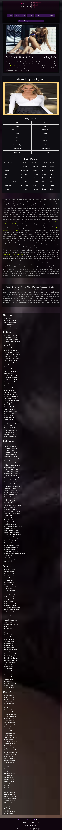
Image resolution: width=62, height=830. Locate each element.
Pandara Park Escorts (11, 469)
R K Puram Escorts (10, 398)
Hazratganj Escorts (10, 649)
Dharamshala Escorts (11, 660)
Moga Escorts (8, 739)
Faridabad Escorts (10, 426)
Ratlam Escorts (9, 582)
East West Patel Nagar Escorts (14, 553)
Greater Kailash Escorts (12, 341)
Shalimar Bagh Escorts (11, 501)
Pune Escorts (8, 675)
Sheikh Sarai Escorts (11, 522)
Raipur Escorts (9, 695)
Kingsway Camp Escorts (12, 513)
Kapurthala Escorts (10, 741)
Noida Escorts (8, 419)
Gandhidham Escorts (11, 767)
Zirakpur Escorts (9, 633)
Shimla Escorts (9, 687)
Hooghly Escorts (9, 811)
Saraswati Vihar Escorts (12, 511)
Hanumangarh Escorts (11, 609)
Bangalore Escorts (10, 714)
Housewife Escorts (10, 322)
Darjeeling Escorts (10, 794)
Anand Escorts (9, 813)
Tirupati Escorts (9, 748)
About (17, 15)
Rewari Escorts (9, 578)
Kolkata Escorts (9, 701)
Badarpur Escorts (9, 382)
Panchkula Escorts (10, 662)
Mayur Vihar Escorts (11, 371)
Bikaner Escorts (9, 784)
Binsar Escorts (8, 618)
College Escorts (9, 324)
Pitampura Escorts (10, 369)
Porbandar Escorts (10, 769)
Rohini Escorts (8, 367)
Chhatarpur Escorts (10, 452)
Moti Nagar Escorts (10, 446)
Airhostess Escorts (10, 320)
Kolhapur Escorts (9, 631)
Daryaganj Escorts (10, 373)
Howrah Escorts (9, 790)
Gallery (30, 15)
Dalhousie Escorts (10, 796)
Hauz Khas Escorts (10, 392)
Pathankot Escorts (10, 635)
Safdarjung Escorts (10, 394)
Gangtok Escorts (9, 614)
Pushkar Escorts (9, 574)
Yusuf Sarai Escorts (10, 520)
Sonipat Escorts (9, 622)
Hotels (41, 829)
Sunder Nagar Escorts (11, 560)
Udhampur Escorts (10, 803)
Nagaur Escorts (9, 626)
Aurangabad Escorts (11, 599)
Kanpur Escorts (9, 652)
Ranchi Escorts (9, 720)
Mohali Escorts (9, 729)
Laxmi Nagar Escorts (11, 350)
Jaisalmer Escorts (9, 569)
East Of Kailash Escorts (12, 354)
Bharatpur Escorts (10, 605)
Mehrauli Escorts (9, 417)
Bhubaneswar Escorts (11, 597)
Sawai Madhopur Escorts (12, 624)
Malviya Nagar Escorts (11, 352)
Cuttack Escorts (9, 788)
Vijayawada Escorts (10, 746)
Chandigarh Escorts (10, 716)
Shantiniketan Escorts (11, 530)
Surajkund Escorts (10, 524)
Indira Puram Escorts (11, 365)
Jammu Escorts (9, 639)
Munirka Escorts (9, 409)
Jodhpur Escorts (9, 781)
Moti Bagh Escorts (10, 403)
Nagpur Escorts (9, 593)
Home (14, 829)
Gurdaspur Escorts (10, 758)
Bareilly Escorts (9, 643)
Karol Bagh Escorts (10, 335)
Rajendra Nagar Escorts (12, 463)
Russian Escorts (9, 318)
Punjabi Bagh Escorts (11, 430)
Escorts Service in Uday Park (13, 254)
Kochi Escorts (8, 588)
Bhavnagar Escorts (10, 654)
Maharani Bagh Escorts (12, 473)
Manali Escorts (9, 666)
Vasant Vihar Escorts (11, 407)
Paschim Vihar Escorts (11, 484)
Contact (51, 15)
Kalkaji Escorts (9, 390)
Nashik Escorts (9, 699)
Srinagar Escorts (9, 637)
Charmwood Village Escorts (13, 526)
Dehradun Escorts (10, 683)
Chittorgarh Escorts (10, 752)
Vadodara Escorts (10, 754)
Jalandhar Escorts (10, 677)
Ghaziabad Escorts (10, 424)
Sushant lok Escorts (10, 388)
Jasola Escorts (8, 384)
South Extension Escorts (12, 486)
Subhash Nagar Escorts (12, 465)
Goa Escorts (8, 668)
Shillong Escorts (9, 612)
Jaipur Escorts (8, 681)
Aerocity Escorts (9, 507)
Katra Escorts (8, 805)
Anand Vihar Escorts (11, 492)
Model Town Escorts (10, 436)
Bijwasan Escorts (9, 549)
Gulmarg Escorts (9, 792)
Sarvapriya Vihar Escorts (12, 534)
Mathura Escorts (9, 673)
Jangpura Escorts (9, 499)
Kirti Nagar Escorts (10, 509)
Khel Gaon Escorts (10, 528)
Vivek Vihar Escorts (10, 494)
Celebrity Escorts (9, 327)
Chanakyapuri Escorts (11, 471)
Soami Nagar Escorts (11, 537)
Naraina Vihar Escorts (11, 532)
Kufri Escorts (8, 710)
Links (38, 15)
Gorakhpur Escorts (10, 777)
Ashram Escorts (9, 558)
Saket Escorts (8, 415)
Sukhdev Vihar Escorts (11, 518)
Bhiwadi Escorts (9, 576)
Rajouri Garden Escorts (11, 478)
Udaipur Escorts (9, 572)
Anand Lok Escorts (10, 480)
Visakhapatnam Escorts (12, 750)
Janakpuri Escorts (10, 348)
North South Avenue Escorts (13, 556)
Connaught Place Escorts (12, 358)
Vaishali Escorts (9, 450)
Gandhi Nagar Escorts (11, 656)
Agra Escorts (8, 671)
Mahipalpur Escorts (10, 344)
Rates (23, 15)
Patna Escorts (8, 775)
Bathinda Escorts (9, 727)
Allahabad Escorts (10, 731)
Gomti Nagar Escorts (11, 658)
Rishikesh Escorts (9, 664)
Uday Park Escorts (12, 66)
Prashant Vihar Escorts (11, 432)
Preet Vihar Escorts (10, 356)
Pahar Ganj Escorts (10, 337)
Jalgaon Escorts (9, 628)
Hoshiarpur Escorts (10, 737)
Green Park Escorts (10, 434)
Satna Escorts (8, 580)
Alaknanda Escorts (10, 444)
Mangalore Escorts (10, 771)
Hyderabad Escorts (10, 712)
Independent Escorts (11, 329)
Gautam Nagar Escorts (11, 459)
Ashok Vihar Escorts (10, 456)
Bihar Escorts (8, 756)
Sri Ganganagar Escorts (12, 607)
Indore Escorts (8, 685)
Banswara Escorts (10, 645)
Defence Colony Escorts (12, 490)
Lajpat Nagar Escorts (11, 339)
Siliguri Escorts (9, 807)
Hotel (44, 15)
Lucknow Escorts (9, 590)
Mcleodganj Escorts (10, 620)
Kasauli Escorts (9, 809)
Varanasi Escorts (9, 733)
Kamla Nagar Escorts (11, 461)
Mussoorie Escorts (10, 641)
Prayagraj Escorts (10, 586)
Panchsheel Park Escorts (12, 541)
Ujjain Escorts (8, 786)
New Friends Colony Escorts (13, 505)
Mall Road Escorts (10, 516)
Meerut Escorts (9, 735)
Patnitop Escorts (9, 708)
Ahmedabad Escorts (10, 718)
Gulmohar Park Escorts (11, 543)
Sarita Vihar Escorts (10, 379)
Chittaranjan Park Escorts (12, 363)
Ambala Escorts (9, 779)
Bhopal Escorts (9, 697)
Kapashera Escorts (10, 386)
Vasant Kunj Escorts (10, 405)
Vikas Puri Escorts (10, 503)
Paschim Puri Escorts (11, 497)
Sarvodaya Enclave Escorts (13, 539)
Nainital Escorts (9, 616)
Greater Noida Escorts (11, 428)
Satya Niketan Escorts (11, 401)
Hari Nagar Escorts (10, 488)
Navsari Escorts (9, 413)
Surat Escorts (8, 584)
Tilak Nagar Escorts (10, 475)
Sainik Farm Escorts (10, 454)
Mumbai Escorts (9, 679)
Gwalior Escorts (9, 762)
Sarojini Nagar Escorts (11, 396)
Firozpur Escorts (9, 744)
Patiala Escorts (9, 703)
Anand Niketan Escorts (11, 545)
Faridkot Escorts (9, 800)
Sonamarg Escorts (10, 798)
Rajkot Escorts (8, 601)
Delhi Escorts (40, 820)
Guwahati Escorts (9, 595)
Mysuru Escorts (9, 647)
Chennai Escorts (9, 706)
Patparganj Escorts (10, 448)
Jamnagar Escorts (10, 603)
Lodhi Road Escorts (10, 377)
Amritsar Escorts (9, 722)
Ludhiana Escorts (9, 725)
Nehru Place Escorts (10, 360)
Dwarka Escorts (9, 346)
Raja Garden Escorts (11, 551)
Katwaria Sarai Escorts (11, 411)
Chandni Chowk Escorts (12, 375)
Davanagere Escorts (10, 773)
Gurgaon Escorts (9, 422)
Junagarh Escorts (9, 765)
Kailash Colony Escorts (11, 547)
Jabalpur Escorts (9, 760)
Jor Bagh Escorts (9, 467)
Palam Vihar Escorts (11, 482)
